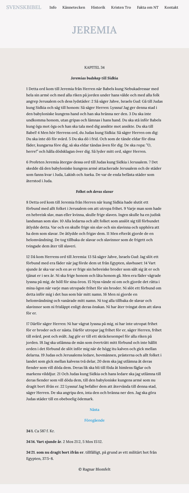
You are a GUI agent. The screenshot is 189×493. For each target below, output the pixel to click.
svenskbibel (23, 7)
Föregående (94, 420)
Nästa (94, 409)
